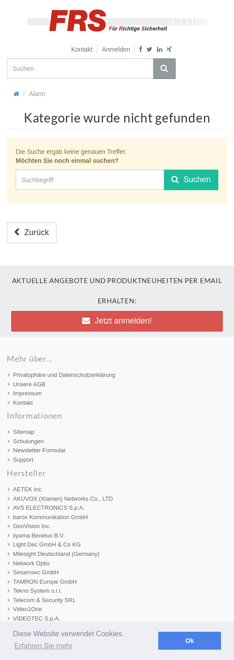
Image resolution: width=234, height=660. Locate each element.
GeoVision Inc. (29, 526)
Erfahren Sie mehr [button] (43, 646)
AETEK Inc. (25, 489)
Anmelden (116, 49)
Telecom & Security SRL (42, 600)
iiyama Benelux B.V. (36, 535)
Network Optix (29, 563)
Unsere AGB (26, 384)
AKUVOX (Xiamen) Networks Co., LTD (60, 498)
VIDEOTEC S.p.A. (34, 618)
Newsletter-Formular (37, 450)
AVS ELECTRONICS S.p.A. (46, 507)
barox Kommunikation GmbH (48, 517)
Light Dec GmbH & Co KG (44, 544)
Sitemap (21, 431)
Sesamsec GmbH (33, 572)
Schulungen (26, 441)
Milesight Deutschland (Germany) (54, 554)
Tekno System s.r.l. (35, 590)
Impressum (25, 393)
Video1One (25, 609)
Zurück (31, 232)
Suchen (191, 179)
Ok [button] (190, 640)
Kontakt (81, 49)
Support (21, 459)
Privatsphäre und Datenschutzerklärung (61, 375)
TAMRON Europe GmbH (42, 581)
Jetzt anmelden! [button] (117, 320)
